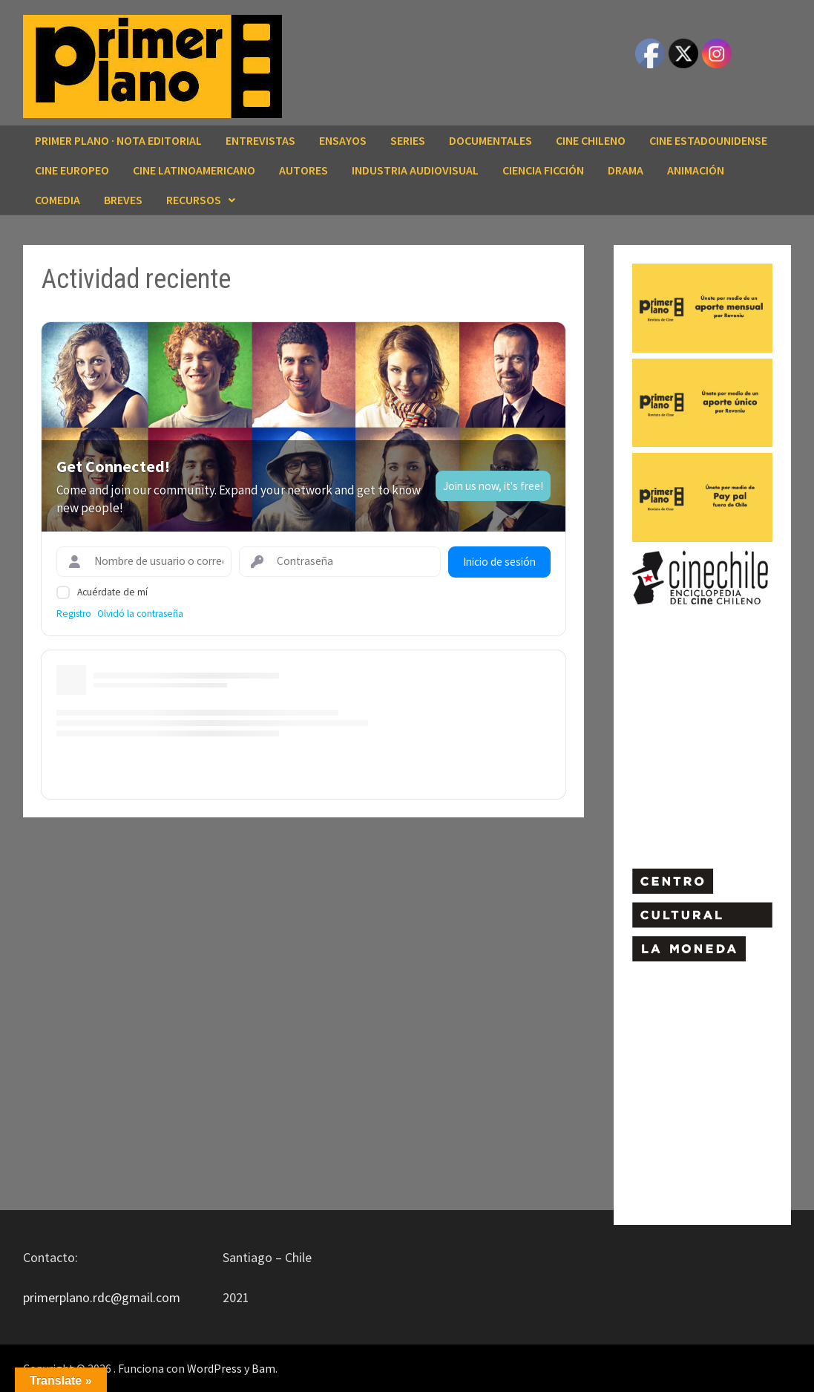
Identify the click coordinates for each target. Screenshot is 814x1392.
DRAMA (625, 170)
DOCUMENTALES (490, 140)
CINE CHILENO (591, 140)
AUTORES (303, 170)
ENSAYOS (343, 140)
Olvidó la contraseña (140, 613)
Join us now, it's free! (493, 486)
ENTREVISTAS (260, 140)
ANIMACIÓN (695, 170)
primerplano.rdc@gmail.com (101, 1297)
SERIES (407, 140)
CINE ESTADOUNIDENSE (708, 140)
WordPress (214, 1368)
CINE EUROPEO (72, 170)
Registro (73, 613)
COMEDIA (57, 199)
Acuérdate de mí (112, 592)
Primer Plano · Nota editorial (118, 140)
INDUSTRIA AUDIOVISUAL (415, 170)
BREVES (123, 199)
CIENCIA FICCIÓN (543, 170)
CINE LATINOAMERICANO (194, 170)
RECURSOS (193, 199)
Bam (263, 1368)
